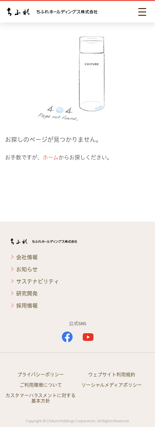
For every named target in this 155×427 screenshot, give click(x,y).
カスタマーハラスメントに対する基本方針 (40, 398)
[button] (143, 12)
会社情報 (27, 257)
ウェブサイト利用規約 (111, 375)
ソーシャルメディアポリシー (111, 385)
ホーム (51, 157)
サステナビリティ (37, 281)
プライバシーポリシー (40, 375)
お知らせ (27, 269)
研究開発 (27, 293)
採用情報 (27, 305)
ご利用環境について (41, 385)
